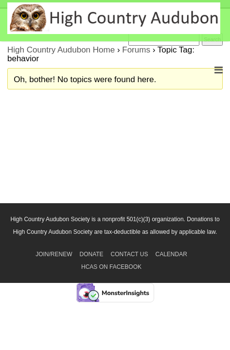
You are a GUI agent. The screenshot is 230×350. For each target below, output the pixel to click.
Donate (91, 254)
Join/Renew (53, 254)
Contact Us (129, 254)
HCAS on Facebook (111, 266)
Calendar (171, 254)
